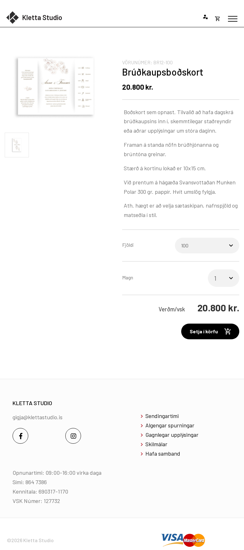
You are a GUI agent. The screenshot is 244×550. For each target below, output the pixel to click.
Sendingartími (162, 415)
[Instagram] (73, 436)
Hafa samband (162, 453)
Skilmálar (156, 444)
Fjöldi (128, 245)
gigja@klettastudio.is (37, 417)
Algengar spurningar (169, 425)
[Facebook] (20, 436)
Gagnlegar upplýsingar (171, 434)
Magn (127, 277)
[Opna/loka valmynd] (232, 19)
